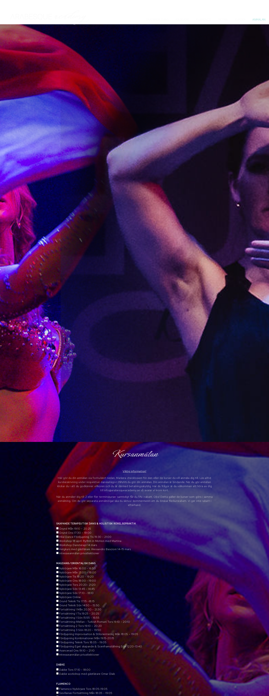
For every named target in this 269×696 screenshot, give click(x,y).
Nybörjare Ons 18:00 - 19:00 (77, 580)
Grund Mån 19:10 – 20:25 (75, 528)
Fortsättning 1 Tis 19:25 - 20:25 (79, 613)
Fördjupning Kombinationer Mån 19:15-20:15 (86, 638)
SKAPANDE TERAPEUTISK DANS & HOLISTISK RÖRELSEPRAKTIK (96, 523)
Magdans (182, 19)
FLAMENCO (63, 684)
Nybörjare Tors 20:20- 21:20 (77, 585)
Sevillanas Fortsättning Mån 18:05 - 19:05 (85, 693)
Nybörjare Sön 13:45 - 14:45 (77, 589)
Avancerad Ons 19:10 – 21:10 (77, 650)
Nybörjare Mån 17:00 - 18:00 (77, 572)
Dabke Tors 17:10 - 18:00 (75, 670)
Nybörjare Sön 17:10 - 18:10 (76, 593)
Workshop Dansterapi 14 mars (78, 545)
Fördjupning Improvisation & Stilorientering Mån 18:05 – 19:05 (98, 634)
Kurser (240, 19)
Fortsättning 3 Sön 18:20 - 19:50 (80, 630)
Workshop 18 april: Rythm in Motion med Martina (90, 541)
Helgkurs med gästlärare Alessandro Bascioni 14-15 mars (95, 549)
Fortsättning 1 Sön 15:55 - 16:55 (79, 617)
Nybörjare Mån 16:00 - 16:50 (77, 568)
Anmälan (259, 19)
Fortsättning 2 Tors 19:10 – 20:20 (80, 626)
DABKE (60, 664)
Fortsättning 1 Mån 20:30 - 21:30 (80, 609)
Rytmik (223, 19)
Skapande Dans (157, 19)
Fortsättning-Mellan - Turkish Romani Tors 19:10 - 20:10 (94, 622)
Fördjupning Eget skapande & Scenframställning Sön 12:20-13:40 (100, 646)
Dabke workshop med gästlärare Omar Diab (87, 674)
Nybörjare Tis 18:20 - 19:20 (76, 576)
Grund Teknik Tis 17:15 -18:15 (77, 601)
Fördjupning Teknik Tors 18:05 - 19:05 (83, 642)
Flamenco (203, 19)
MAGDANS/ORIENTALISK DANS (76, 563)
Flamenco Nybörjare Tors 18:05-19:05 (83, 689)
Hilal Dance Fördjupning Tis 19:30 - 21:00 (85, 537)
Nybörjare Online (70, 597)
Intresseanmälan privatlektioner (79, 553)
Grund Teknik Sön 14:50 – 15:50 (79, 605)
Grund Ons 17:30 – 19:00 (75, 533)
